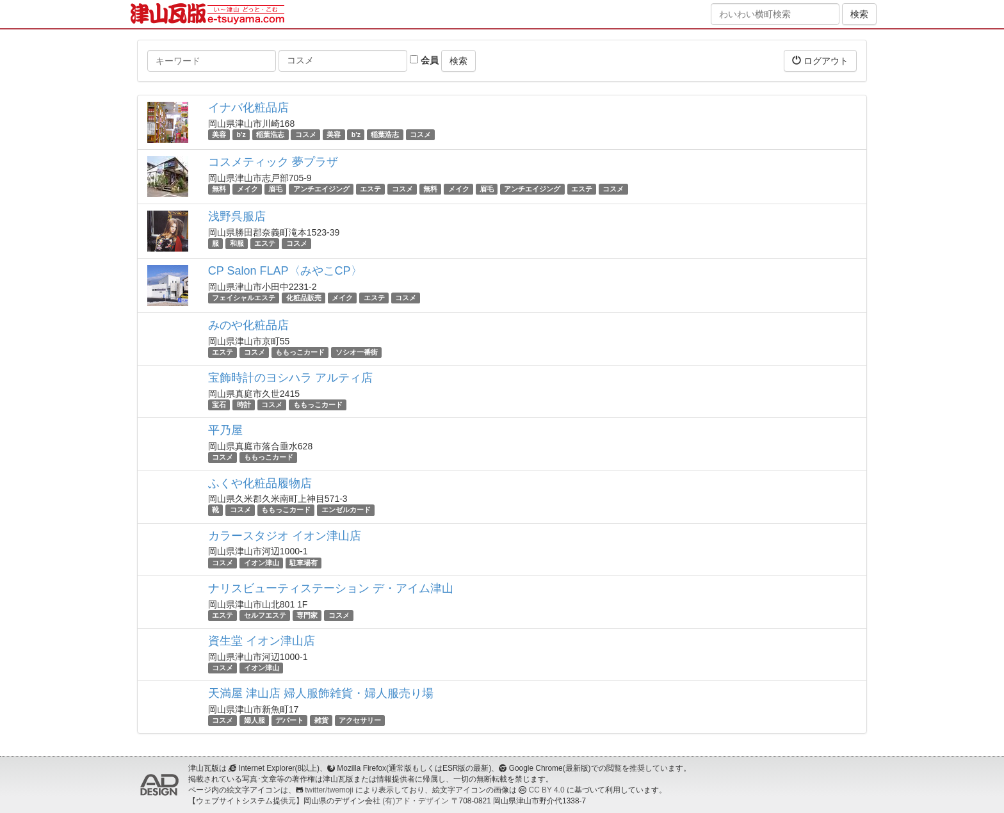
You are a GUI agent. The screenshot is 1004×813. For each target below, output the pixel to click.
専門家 (307, 615)
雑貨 (321, 720)
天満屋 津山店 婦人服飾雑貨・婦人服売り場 (320, 693)
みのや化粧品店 (248, 325)
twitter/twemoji (329, 789)
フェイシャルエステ (243, 298)
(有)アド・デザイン (415, 800)
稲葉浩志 (270, 134)
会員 (424, 60)
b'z (241, 134)
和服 (237, 243)
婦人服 (254, 720)
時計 (244, 404)
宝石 (219, 404)
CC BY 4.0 (547, 789)
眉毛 (275, 189)
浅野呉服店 (237, 216)
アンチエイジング (321, 189)
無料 (219, 189)
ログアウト (820, 60)
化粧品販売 (303, 298)
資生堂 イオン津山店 (261, 640)
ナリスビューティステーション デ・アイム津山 (330, 588)
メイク (247, 189)
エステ (370, 189)
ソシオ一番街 (357, 352)
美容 (219, 134)
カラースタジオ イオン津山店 (284, 535)
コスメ (305, 134)
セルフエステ (265, 615)
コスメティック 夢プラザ (273, 162)
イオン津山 (261, 563)
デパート (289, 720)
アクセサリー (360, 720)
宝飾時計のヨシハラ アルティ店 (290, 377)
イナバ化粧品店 (248, 107)
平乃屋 (225, 430)
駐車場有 (303, 563)
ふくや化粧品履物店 (260, 483)
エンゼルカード (346, 510)
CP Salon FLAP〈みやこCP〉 (285, 270)
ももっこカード (300, 352)
